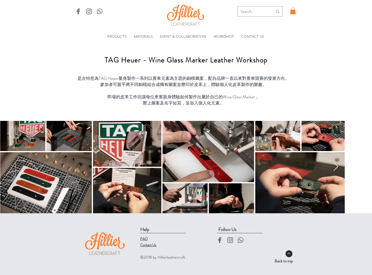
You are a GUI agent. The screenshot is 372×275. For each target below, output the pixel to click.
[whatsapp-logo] (99, 11)
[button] (293, 10)
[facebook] (78, 11)
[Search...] (253, 11)
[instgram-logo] (89, 11)
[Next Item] (336, 166)
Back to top (283, 261)
